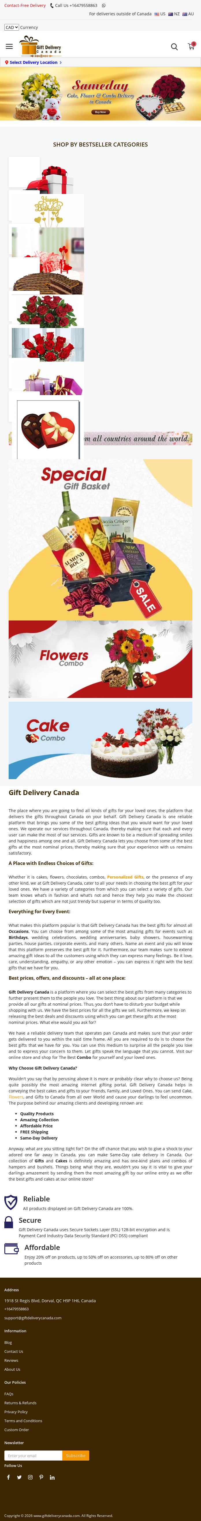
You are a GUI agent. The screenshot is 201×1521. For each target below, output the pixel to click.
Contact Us (13, 1351)
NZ (174, 13)
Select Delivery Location (34, 62)
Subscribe (75, 1455)
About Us (12, 1369)
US (160, 13)
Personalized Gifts (125, 877)
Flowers (16, 1097)
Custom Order (16, 1429)
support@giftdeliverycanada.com (33, 1317)
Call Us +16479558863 (73, 5)
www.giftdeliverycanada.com (57, 1515)
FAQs (8, 1393)
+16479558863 (16, 1308)
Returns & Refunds (20, 1402)
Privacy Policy (16, 1411)
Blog (8, 1342)
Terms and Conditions (23, 1420)
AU (188, 13)
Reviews (11, 1360)
